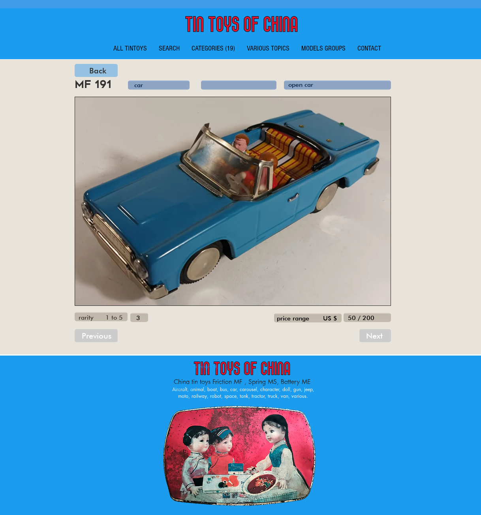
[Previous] (96, 335)
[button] (213, 48)
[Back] (96, 70)
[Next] (375, 335)
